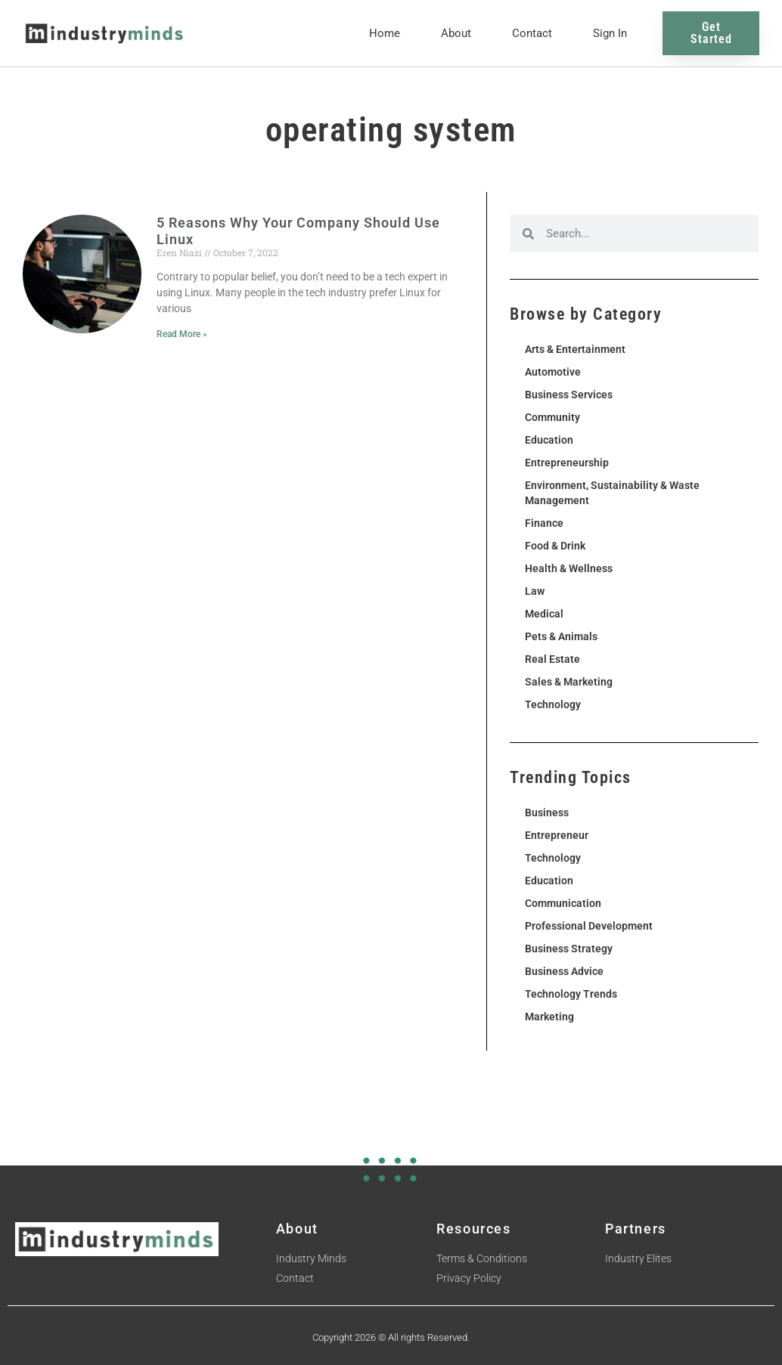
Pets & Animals (561, 636)
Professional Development (589, 926)
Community (552, 417)
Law (535, 591)
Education (549, 440)
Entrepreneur (556, 835)
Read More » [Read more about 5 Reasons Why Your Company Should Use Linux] (182, 334)
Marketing (549, 1017)
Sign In (610, 33)
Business (547, 812)
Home (384, 33)
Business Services (569, 394)
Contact (532, 33)
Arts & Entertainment (575, 349)
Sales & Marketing (569, 682)
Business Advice (564, 971)
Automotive (553, 372)
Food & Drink (555, 546)
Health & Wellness (569, 568)
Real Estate (552, 659)
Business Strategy (569, 948)
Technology (553, 704)
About (456, 33)
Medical (544, 614)
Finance (544, 523)
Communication (563, 903)
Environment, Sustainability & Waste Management (612, 492)
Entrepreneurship (567, 463)
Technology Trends (571, 994)
